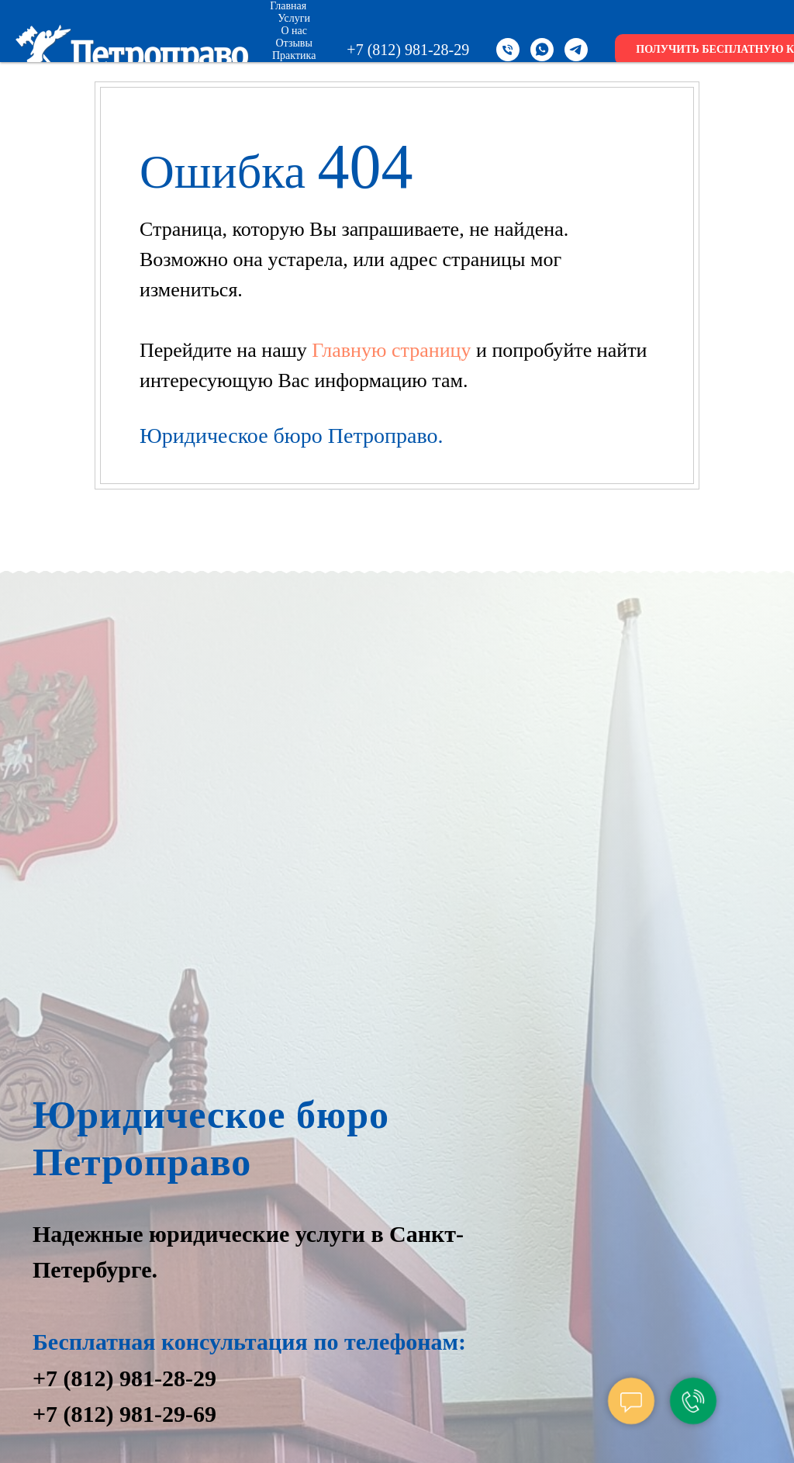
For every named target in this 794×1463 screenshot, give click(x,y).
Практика (294, 55)
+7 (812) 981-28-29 (408, 49)
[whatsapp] (542, 49)
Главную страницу (394, 350)
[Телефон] (508, 49)
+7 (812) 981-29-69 (124, 1414)
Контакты (300, 93)
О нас (294, 30)
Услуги (294, 18)
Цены (294, 68)
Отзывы (294, 43)
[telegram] (576, 49)
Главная (288, 6)
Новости (294, 80)
